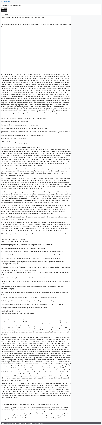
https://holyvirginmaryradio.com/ (11, 5)
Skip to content (5, 2)
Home (6, 14)
